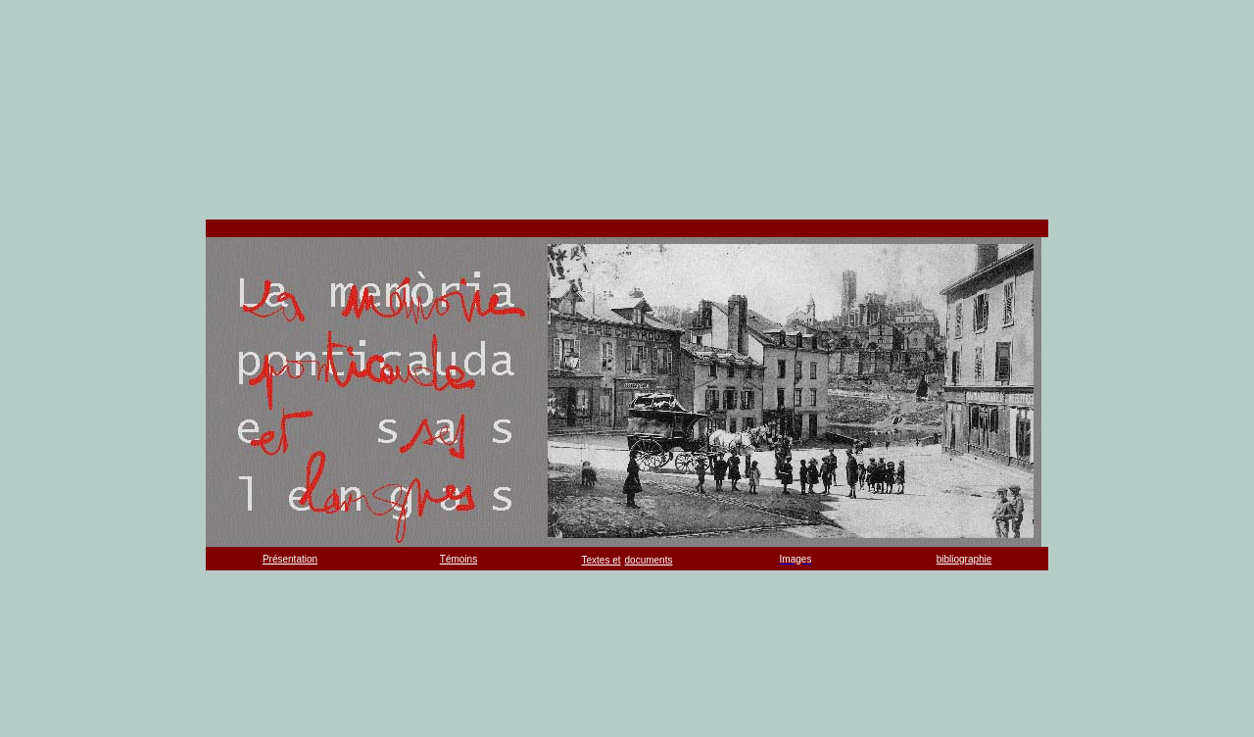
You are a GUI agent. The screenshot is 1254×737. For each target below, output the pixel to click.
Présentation (290, 559)
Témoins (458, 559)
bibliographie (964, 559)
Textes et (601, 560)
